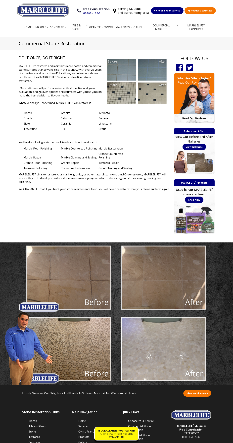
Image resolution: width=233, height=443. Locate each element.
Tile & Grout (76, 26)
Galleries (123, 26)
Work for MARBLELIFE (137, 379)
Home (28, 26)
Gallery (82, 370)
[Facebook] (179, 66)
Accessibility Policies (90, 439)
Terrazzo (34, 365)
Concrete (57, 26)
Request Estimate (200, 10)
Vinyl (32, 381)
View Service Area (197, 321)
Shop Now (194, 199)
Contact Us (135, 392)
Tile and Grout (38, 354)
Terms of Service (45, 439)
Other (138, 26)
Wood (108, 26)
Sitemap (27, 439)
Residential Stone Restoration (139, 365)
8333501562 (91, 12)
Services (83, 354)
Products (84, 365)
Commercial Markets (161, 26)
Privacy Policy (67, 439)
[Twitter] (189, 66)
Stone (32, 359)
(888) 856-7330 (191, 365)
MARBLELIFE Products (196, 26)
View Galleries (194, 146)
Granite (95, 26)
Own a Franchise (88, 359)
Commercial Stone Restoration (139, 356)
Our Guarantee (137, 372)
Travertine (35, 386)
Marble (40, 26)
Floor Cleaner (136, 386)
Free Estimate (86, 375)
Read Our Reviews (194, 118)
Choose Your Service (167, 10)
